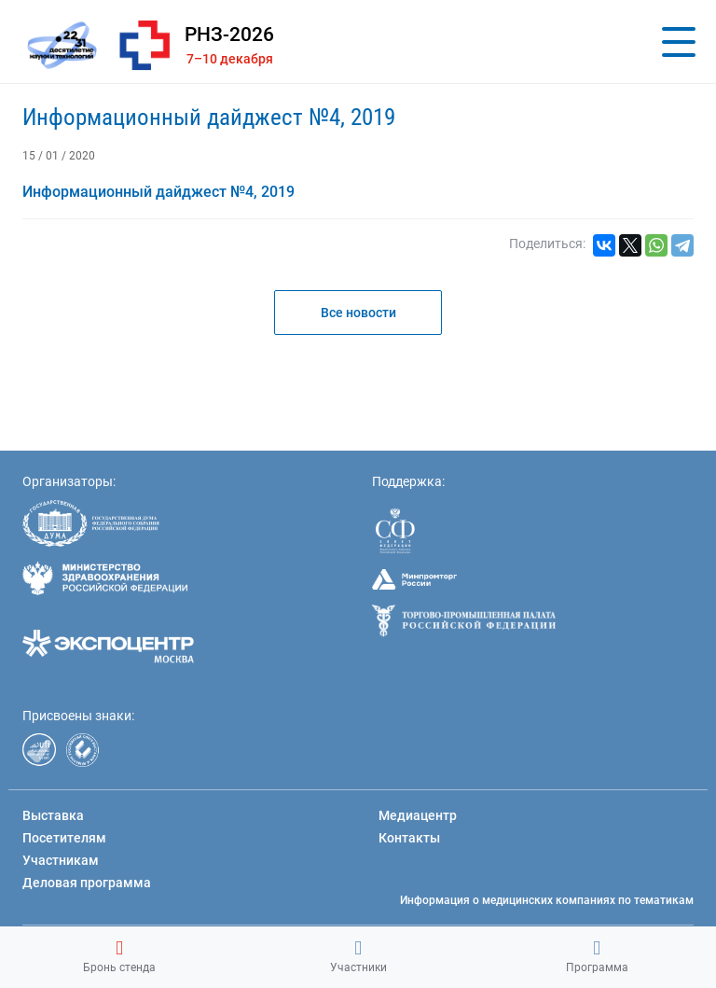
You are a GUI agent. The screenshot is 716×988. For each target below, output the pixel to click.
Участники (358, 956)
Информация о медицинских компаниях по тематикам (547, 900)
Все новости (358, 312)
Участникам (60, 860)
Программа (597, 956)
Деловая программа (86, 882)
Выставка (53, 815)
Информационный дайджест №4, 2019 (208, 117)
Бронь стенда (119, 956)
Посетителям (64, 837)
